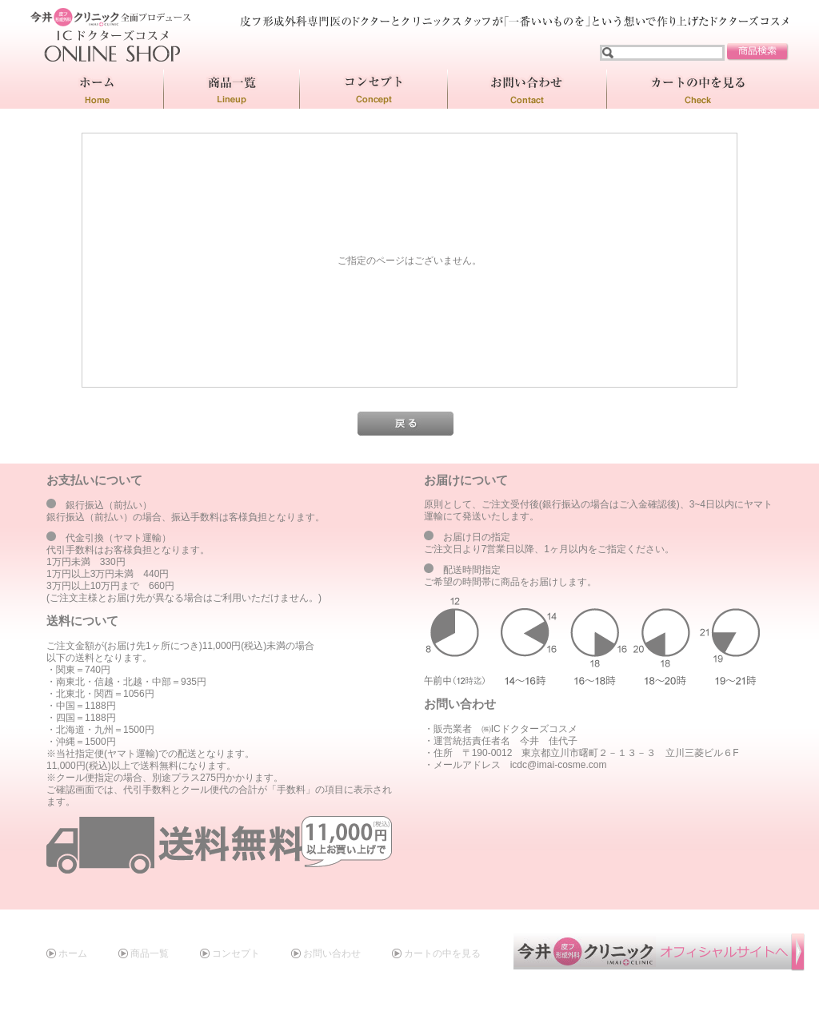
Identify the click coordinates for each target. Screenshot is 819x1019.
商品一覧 (149, 953)
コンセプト (236, 953)
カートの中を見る (442, 953)
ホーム (72, 953)
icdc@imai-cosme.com (558, 764)
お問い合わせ (332, 953)
